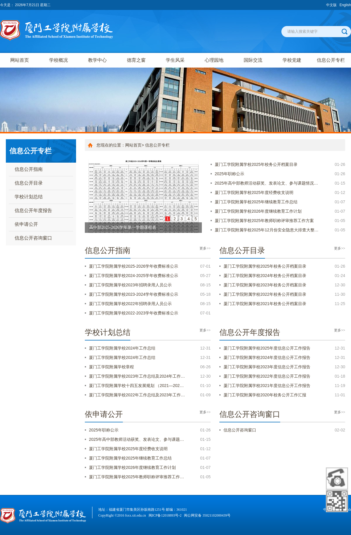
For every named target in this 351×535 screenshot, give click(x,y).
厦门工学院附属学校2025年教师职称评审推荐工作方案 (264, 220)
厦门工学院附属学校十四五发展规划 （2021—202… (136, 385)
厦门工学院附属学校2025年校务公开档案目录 (256, 164)
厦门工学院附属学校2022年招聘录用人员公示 (130, 303)
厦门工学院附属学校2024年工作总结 (122, 348)
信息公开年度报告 (33, 210)
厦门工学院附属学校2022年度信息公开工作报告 (266, 376)
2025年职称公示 (229, 173)
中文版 (331, 5)
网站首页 (19, 60)
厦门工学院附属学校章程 (111, 366)
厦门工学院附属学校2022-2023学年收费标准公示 (133, 313)
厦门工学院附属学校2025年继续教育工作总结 (256, 201)
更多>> (205, 248)
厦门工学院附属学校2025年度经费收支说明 (254, 192)
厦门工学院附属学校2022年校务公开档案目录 (264, 294)
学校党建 (292, 60)
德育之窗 (136, 60)
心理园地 (214, 60)
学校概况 (58, 60)
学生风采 (175, 60)
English (345, 5)
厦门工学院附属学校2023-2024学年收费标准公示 (133, 294)
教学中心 (97, 60)
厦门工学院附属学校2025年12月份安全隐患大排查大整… (267, 230)
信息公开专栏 (331, 60)
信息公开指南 (29, 169)
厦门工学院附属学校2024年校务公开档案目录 (264, 275)
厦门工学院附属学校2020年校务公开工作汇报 (264, 395)
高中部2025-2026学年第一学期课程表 (122, 227)
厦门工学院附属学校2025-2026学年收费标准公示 (133, 266)
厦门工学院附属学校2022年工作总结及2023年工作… (137, 395)
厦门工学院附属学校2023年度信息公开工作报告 (266, 366)
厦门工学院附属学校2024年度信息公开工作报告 (266, 357)
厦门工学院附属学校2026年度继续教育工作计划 (258, 211)
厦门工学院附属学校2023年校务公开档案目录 (264, 285)
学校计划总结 (29, 196)
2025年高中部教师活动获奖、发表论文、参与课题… (136, 439)
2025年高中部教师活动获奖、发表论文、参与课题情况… (266, 183)
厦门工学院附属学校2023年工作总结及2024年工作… (137, 376)
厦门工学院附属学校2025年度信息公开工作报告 (266, 348)
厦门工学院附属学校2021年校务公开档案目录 (264, 303)
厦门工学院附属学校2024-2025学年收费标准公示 (133, 275)
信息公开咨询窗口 (33, 237)
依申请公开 (26, 224)
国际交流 (253, 60)
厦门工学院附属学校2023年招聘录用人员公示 (130, 285)
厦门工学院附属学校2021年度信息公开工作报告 (266, 385)
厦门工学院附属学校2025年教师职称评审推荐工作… (136, 476)
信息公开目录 (29, 182)
